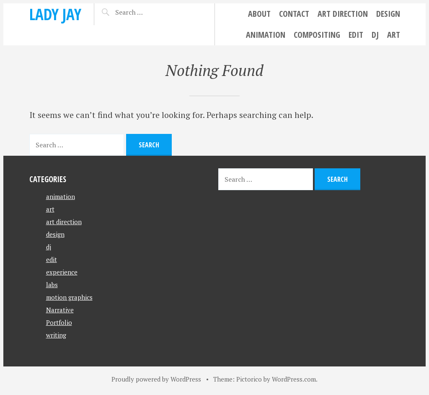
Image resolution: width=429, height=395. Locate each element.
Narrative (60, 310)
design (388, 13)
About (259, 13)
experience (62, 272)
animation (265, 34)
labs (52, 284)
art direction (343, 13)
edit (356, 34)
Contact (294, 13)
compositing (317, 34)
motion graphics (69, 297)
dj (375, 34)
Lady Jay (55, 14)
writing (56, 335)
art (393, 34)
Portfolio (59, 322)
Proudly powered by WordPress (156, 379)
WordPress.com (294, 379)
